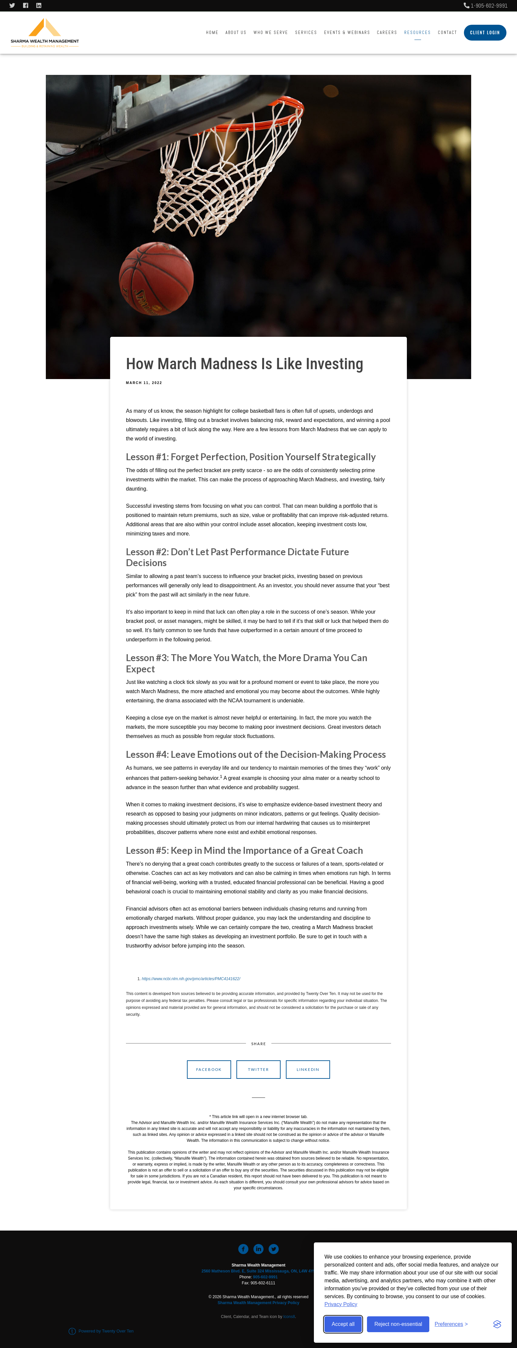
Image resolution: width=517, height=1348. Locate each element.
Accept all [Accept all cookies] (343, 1324)
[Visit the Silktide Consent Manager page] (497, 1324)
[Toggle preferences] (451, 1324)
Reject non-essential (398, 1324)
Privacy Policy (340, 1304)
